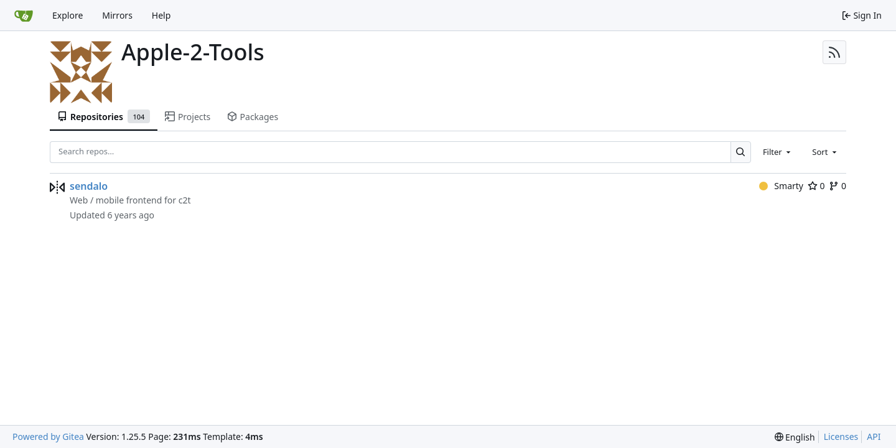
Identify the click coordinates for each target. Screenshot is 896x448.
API (873, 436)
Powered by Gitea (48, 436)
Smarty (781, 186)
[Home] (23, 15)
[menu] (795, 437)
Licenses (841, 436)
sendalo (89, 186)
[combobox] (777, 152)
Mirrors (117, 15)
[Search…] (740, 152)
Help (161, 15)
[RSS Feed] (834, 52)
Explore (67, 15)
